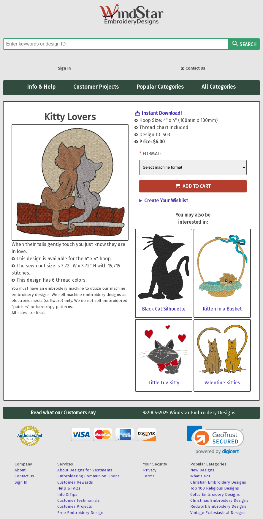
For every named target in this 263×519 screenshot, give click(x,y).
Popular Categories (160, 87)
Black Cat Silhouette (164, 309)
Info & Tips (67, 494)
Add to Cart (193, 186)
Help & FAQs (68, 488)
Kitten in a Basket (222, 309)
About (20, 470)
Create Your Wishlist (166, 200)
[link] (215, 440)
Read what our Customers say (63, 412)
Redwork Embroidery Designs (218, 506)
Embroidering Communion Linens (88, 476)
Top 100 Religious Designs (214, 488)
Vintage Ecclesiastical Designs (217, 512)
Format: (151, 153)
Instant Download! (162, 113)
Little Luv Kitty (163, 382)
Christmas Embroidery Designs (219, 500)
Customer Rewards (75, 482)
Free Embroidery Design (80, 512)
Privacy (149, 470)
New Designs (202, 470)
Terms (149, 476)
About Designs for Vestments (85, 470)
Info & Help (41, 87)
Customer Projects (96, 87)
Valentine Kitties (222, 382)
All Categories (219, 87)
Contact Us (193, 68)
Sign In (64, 68)
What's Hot (200, 476)
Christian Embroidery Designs (218, 482)
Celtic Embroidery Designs (215, 494)
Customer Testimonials (78, 500)
